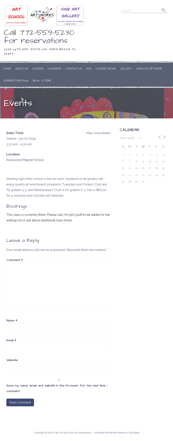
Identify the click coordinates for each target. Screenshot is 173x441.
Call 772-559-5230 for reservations (39, 36)
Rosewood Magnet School (25, 160)
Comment (14, 260)
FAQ (88, 68)
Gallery (126, 68)
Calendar (54, 68)
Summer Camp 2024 (15, 80)
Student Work (106, 68)
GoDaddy (134, 432)
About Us (21, 68)
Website (12, 360)
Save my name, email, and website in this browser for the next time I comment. (56, 388)
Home (7, 68)
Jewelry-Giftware (149, 68)
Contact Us (74, 68)
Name (11, 320)
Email (11, 340)
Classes (37, 68)
